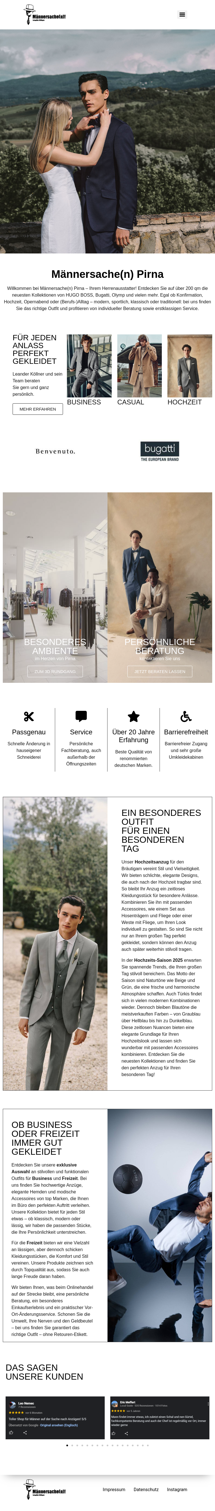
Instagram (177, 1489)
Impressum (114, 1489)
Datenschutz (146, 1489)
